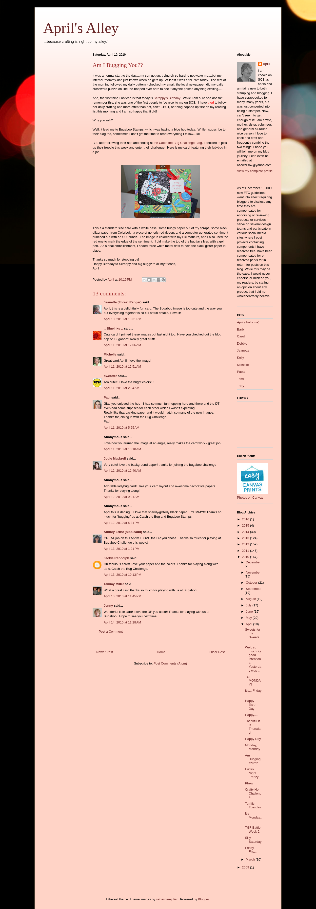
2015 (246, 525)
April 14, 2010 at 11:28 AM (122, 622)
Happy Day (253, 739)
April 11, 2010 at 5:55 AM (121, 427)
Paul (107, 397)
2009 (246, 867)
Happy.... (251, 715)
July (249, 605)
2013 (246, 538)
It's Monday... (253, 817)
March (251, 859)
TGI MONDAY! (252, 680)
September (254, 589)
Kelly (240, 357)
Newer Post (104, 652)
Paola (241, 372)
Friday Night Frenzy (251, 773)
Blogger (203, 899)
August (251, 599)
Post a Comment (111, 631)
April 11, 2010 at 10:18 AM (122, 449)
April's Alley (81, 28)
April (266, 64)
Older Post (217, 652)
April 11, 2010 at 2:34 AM (121, 388)
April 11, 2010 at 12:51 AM (122, 366)
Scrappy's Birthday (167, 98)
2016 (246, 519)
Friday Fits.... (251, 850)
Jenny (108, 605)
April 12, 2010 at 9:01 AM (121, 497)
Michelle (110, 354)
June (250, 611)
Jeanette (243, 350)
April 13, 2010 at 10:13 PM (122, 574)
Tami (240, 379)
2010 (246, 557)
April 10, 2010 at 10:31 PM (122, 319)
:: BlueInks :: (113, 328)
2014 (246, 532)
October (252, 582)
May (249, 618)
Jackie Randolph (116, 558)
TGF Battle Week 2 (252, 829)
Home (161, 652)
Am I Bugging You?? (252, 759)
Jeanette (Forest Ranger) (123, 302)
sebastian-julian (167, 899)
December (253, 562)
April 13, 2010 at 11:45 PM (122, 596)
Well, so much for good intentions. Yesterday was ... (253, 658)
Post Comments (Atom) (170, 663)
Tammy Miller (114, 584)
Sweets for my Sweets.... (253, 635)
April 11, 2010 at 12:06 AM (122, 345)
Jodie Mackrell (115, 458)
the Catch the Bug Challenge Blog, (178, 143)
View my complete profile (255, 171)
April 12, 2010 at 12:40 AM (122, 470)
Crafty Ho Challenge (253, 793)
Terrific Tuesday (253, 805)
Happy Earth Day (250, 704)
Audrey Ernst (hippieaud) (123, 532)
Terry (240, 386)
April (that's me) (248, 322)
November (253, 572)
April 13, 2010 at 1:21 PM (121, 549)
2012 (246, 544)
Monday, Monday (252, 747)
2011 (246, 551)
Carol (241, 336)
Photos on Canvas (250, 497)
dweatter (110, 376)
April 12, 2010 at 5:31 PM (121, 523)
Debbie (242, 343)
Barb (240, 329)
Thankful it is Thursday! (252, 726)
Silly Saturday (253, 839)
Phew (249, 783)
